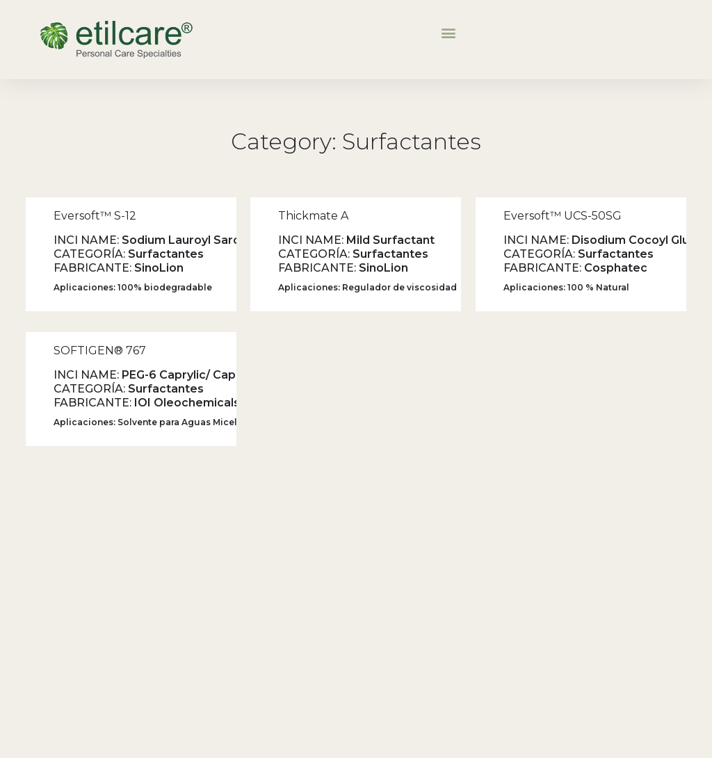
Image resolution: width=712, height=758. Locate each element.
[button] (448, 32)
